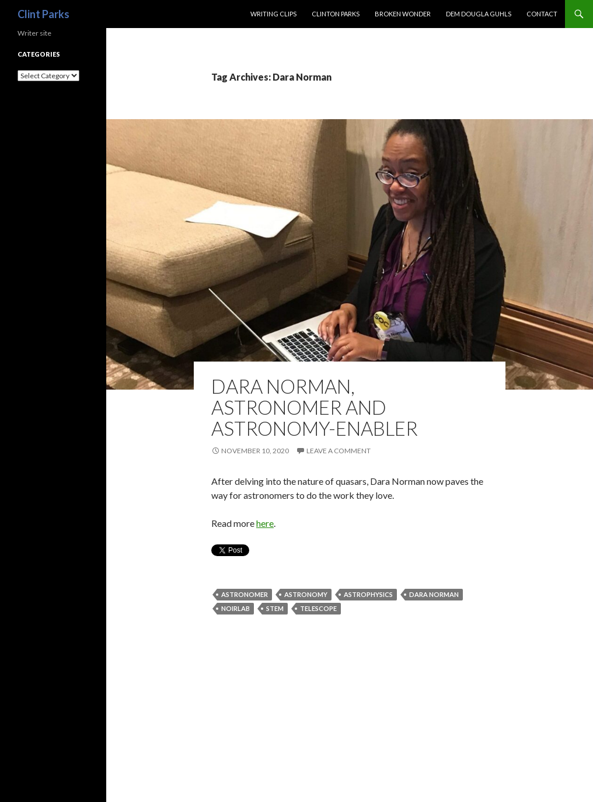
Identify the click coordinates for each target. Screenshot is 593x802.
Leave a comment (338, 450)
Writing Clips (273, 14)
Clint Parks (43, 14)
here (265, 523)
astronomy (305, 594)
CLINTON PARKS (336, 14)
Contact (541, 14)
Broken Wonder (403, 14)
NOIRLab (235, 608)
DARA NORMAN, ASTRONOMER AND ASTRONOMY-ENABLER (314, 407)
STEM (275, 608)
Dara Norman (434, 594)
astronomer (244, 594)
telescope (318, 608)
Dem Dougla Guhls (478, 14)
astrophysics (368, 594)
